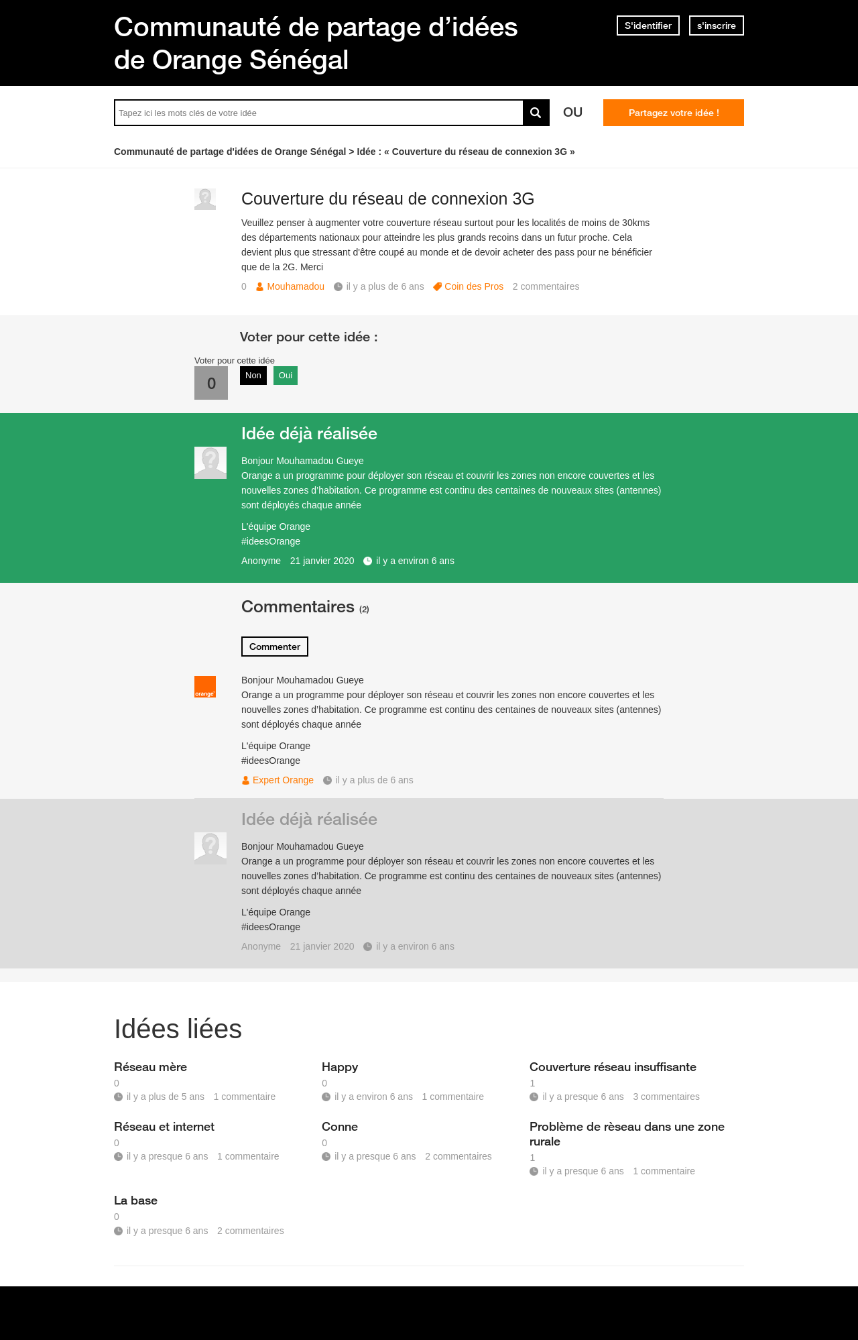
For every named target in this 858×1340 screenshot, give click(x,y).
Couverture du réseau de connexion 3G (388, 198)
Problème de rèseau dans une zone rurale (627, 1133)
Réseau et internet (164, 1126)
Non (253, 375)
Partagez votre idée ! (674, 113)
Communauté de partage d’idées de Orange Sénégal (316, 42)
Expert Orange (283, 780)
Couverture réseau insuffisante (613, 1066)
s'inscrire (716, 25)
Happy (340, 1066)
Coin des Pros (473, 286)
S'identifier (648, 25)
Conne (340, 1126)
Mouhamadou (295, 286)
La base (136, 1199)
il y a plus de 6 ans (375, 780)
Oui (285, 375)
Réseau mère (150, 1066)
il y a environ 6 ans (415, 560)
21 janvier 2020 (322, 560)
